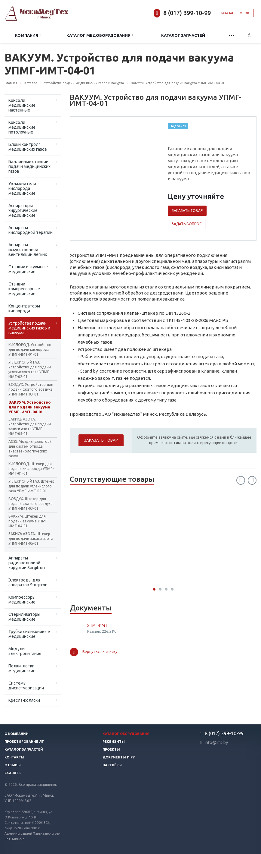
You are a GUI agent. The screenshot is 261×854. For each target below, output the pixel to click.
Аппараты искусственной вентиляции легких (27, 249)
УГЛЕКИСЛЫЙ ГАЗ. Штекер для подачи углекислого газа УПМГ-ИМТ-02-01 (31, 486)
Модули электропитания (24, 651)
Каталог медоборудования (100, 35)
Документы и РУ (119, 757)
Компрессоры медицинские (21, 599)
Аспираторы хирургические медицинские (23, 210)
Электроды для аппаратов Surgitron (28, 582)
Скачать (13, 773)
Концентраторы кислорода (24, 308)
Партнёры (112, 765)
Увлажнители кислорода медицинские (22, 188)
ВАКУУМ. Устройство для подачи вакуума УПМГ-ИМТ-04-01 (29, 407)
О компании (17, 734)
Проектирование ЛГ (24, 741)
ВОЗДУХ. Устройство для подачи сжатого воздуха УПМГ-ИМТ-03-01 (30, 389)
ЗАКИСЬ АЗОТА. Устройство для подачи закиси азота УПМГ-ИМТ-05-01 (29, 426)
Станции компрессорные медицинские (24, 289)
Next (252, 480)
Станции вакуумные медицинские (28, 269)
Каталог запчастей (184, 35)
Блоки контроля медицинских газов (27, 147)
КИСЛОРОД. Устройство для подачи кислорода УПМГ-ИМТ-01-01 (29, 349)
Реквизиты (114, 741)
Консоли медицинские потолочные (21, 127)
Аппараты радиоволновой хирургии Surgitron (26, 563)
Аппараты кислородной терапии (30, 230)
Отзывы (13, 765)
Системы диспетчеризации (26, 685)
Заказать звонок (234, 13)
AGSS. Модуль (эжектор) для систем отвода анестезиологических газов (29, 449)
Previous (240, 480)
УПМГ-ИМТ (97, 625)
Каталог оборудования (126, 734)
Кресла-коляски (24, 700)
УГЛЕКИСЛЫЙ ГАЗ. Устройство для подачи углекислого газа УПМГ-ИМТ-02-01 (29, 369)
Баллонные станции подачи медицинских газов (29, 166)
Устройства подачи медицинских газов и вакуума (29, 328)
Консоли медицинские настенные (21, 105)
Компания (28, 35)
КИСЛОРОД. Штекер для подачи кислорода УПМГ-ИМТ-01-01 (31, 468)
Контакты (14, 757)
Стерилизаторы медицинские (24, 617)
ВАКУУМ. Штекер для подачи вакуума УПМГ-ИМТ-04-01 (28, 521)
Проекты (111, 749)
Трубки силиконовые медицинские (29, 634)
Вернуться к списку (93, 652)
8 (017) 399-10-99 (187, 12)
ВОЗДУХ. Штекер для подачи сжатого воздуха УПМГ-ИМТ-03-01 (30, 503)
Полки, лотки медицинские (21, 668)
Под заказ (178, 126)
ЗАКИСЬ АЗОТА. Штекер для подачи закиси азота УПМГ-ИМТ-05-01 (30, 538)
